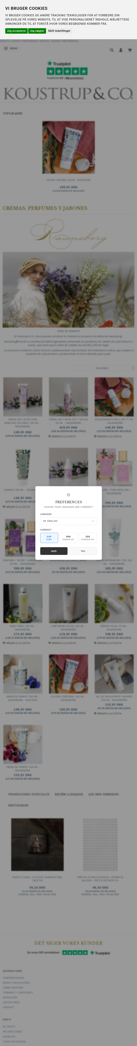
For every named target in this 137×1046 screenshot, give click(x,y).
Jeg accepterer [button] (16, 30)
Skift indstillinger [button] (59, 30)
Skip (83, 551)
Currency (46, 530)
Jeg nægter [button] (37, 30)
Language (46, 514)
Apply (54, 551)
